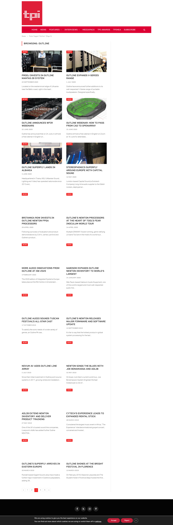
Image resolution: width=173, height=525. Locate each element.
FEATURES (54, 30)
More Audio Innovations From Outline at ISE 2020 (40, 269)
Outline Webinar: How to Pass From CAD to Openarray (85, 124)
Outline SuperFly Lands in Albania (38, 168)
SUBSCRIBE (130, 30)
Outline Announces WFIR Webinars (37, 124)
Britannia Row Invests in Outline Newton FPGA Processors (38, 220)
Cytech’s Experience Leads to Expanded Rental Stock (85, 414)
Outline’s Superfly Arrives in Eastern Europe (41, 465)
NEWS (43, 30)
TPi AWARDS (104, 30)
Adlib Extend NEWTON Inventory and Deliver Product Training (36, 416)
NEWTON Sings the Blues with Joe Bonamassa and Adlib (84, 367)
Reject (126, 520)
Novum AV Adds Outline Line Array (39, 367)
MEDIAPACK (89, 30)
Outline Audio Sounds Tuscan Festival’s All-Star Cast (40, 320)
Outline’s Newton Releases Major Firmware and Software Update (86, 321)
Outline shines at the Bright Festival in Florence (84, 465)
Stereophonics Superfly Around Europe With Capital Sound (84, 170)
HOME (34, 30)
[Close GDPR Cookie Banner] (136, 520)
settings (98, 521)
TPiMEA (117, 30)
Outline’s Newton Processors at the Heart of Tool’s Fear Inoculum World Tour (85, 220)
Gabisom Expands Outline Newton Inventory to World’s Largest (85, 271)
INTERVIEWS (71, 30)
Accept (113, 520)
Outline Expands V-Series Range (82, 76)
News (25, 52)
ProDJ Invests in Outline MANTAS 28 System (38, 76)
